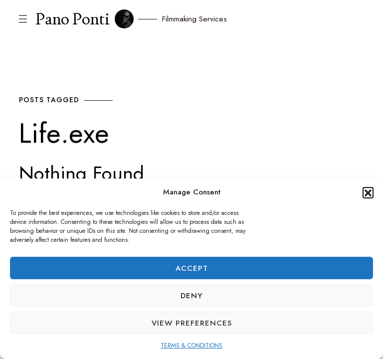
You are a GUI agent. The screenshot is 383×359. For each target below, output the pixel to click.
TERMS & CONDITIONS (191, 345)
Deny (191, 295)
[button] (368, 192)
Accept (192, 268)
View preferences (192, 323)
